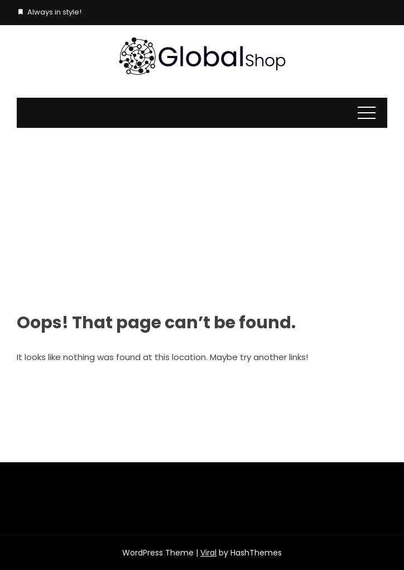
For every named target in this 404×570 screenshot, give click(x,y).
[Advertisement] (202, 211)
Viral (208, 552)
